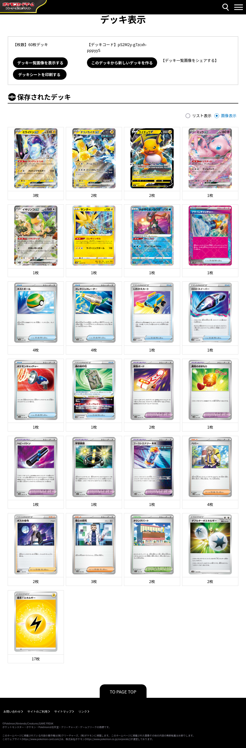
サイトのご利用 (37, 711)
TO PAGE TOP (123, 691)
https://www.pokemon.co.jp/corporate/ (108, 739)
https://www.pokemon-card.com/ (41, 739)
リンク (82, 711)
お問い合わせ (12, 711)
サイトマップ (63, 711)
